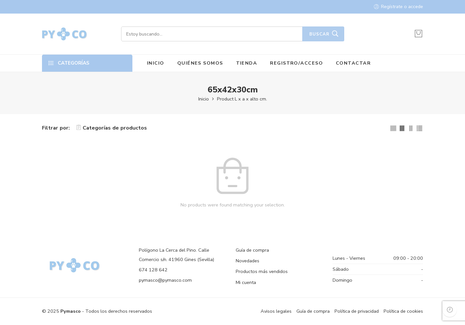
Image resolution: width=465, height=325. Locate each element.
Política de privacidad (357, 311)
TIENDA (246, 63)
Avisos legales (276, 311)
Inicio (203, 99)
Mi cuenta (246, 282)
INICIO (155, 63)
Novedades (247, 260)
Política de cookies (403, 311)
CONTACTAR (353, 63)
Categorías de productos (111, 127)
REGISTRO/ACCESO (296, 63)
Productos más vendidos (262, 271)
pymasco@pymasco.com (165, 280)
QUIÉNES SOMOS (200, 63)
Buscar (319, 34)
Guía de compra (252, 250)
